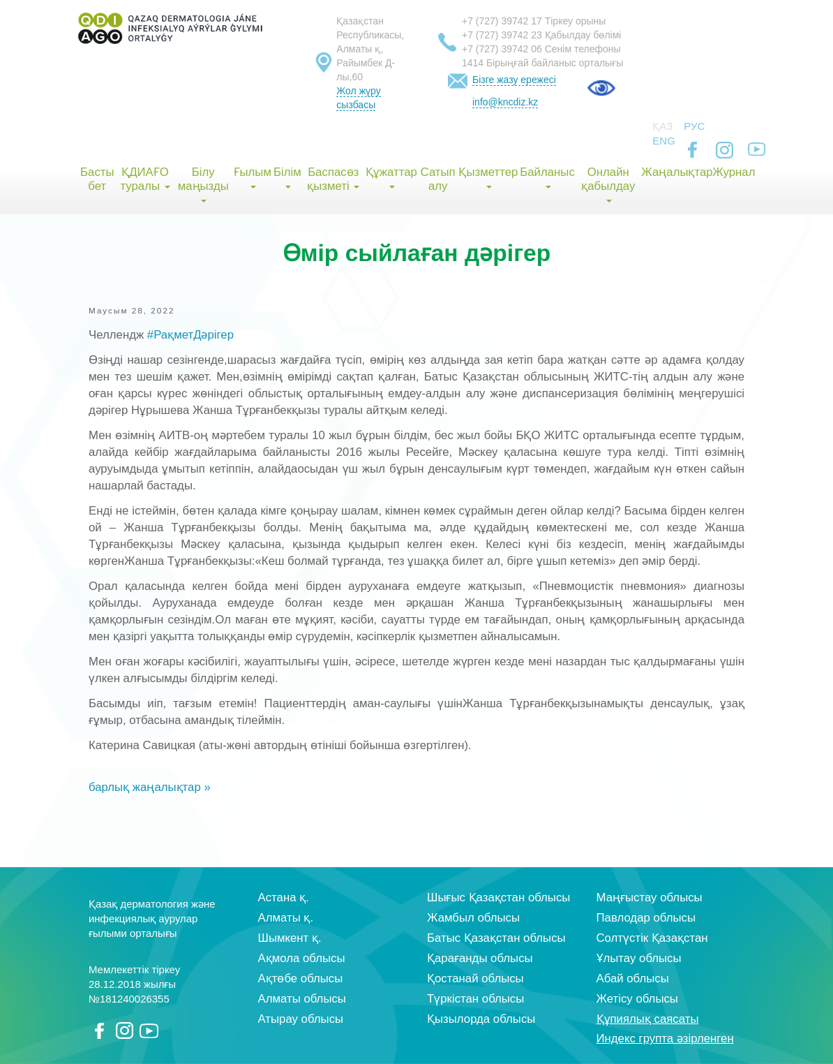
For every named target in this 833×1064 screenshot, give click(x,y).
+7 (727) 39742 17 (502, 21)
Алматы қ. (286, 917)
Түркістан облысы (475, 998)
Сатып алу (438, 179)
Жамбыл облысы (473, 917)
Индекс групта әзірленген (665, 1038)
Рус (694, 126)
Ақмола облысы (301, 958)
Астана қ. (283, 897)
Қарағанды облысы (480, 958)
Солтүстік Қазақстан (652, 938)
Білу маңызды (203, 183)
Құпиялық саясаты (647, 1019)
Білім (287, 177)
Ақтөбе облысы (300, 978)
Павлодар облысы (646, 917)
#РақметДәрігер (190, 334)
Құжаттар (391, 177)
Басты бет (97, 179)
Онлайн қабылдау (608, 183)
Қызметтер (488, 177)
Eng (663, 141)
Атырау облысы (301, 1019)
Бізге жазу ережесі (514, 79)
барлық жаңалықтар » (150, 787)
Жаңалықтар (676, 172)
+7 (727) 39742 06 (502, 48)
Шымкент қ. (290, 938)
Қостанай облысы (475, 978)
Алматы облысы (302, 998)
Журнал (733, 172)
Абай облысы (632, 978)
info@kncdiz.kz (505, 102)
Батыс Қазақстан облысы (496, 938)
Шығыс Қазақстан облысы (498, 897)
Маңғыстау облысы (649, 897)
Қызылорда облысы (481, 1019)
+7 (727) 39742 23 (502, 34)
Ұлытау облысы (639, 958)
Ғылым (252, 177)
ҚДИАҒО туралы (145, 179)
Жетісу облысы (637, 998)
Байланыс (547, 177)
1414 (472, 62)
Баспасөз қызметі (333, 179)
